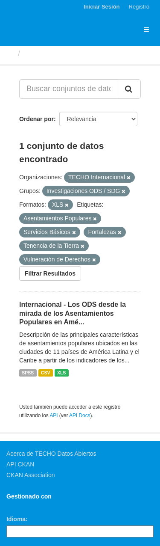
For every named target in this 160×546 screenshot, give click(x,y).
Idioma (16, 519)
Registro (139, 6)
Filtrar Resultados (50, 273)
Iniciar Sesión (102, 6)
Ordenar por (36, 119)
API (53, 415)
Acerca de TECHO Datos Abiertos (51, 453)
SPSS (28, 372)
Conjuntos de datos (60, 53)
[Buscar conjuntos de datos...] (68, 89)
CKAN (20, 505)
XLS (61, 372)
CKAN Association (30, 475)
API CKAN (20, 464)
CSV (45, 372)
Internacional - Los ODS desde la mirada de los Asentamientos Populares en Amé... (72, 313)
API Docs (79, 415)
